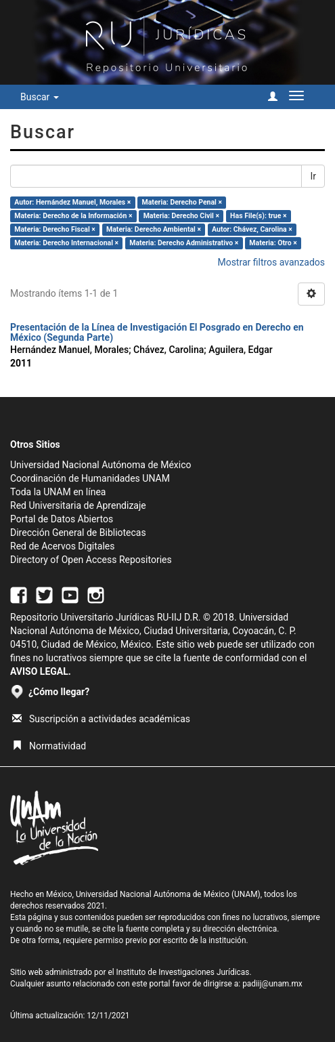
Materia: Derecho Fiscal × (54, 229)
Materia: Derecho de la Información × (73, 215)
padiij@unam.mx (272, 983)
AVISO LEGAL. (40, 671)
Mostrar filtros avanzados (271, 262)
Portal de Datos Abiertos (61, 519)
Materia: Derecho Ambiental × (153, 229)
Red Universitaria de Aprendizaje (78, 505)
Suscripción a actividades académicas (101, 718)
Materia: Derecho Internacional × (66, 242)
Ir (313, 176)
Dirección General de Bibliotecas (78, 532)
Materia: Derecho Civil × (181, 215)
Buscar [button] (39, 96)
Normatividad (49, 746)
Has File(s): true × (258, 215)
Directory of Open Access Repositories (91, 559)
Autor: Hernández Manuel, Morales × (72, 202)
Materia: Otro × (272, 242)
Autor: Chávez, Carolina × (252, 229)
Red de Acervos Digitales (62, 546)
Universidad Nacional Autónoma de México (101, 464)
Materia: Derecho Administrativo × (183, 242)
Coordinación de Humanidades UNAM (90, 478)
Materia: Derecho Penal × (182, 202)
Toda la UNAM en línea (58, 491)
